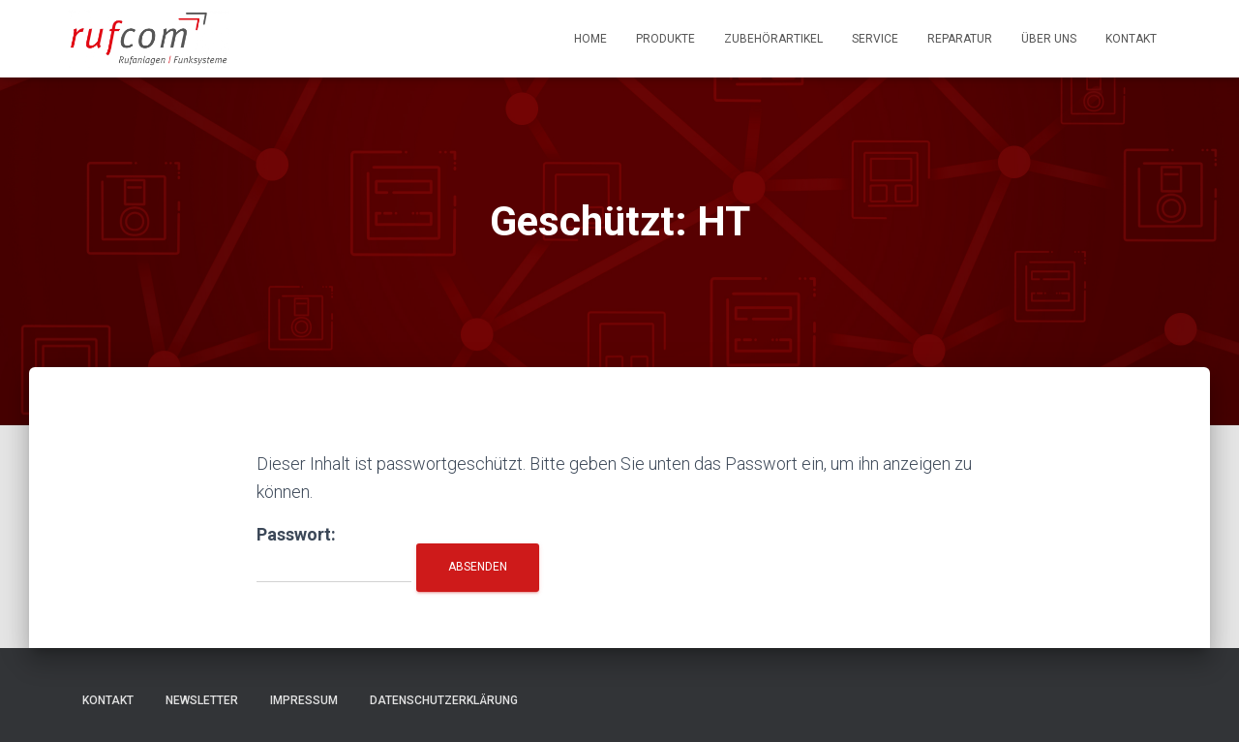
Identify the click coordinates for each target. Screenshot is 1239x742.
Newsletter (202, 700)
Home (590, 39)
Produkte (665, 39)
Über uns (1048, 39)
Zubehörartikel (773, 39)
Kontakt (1131, 39)
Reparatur (959, 39)
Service (875, 39)
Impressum (304, 700)
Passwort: (334, 553)
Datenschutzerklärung (444, 700)
